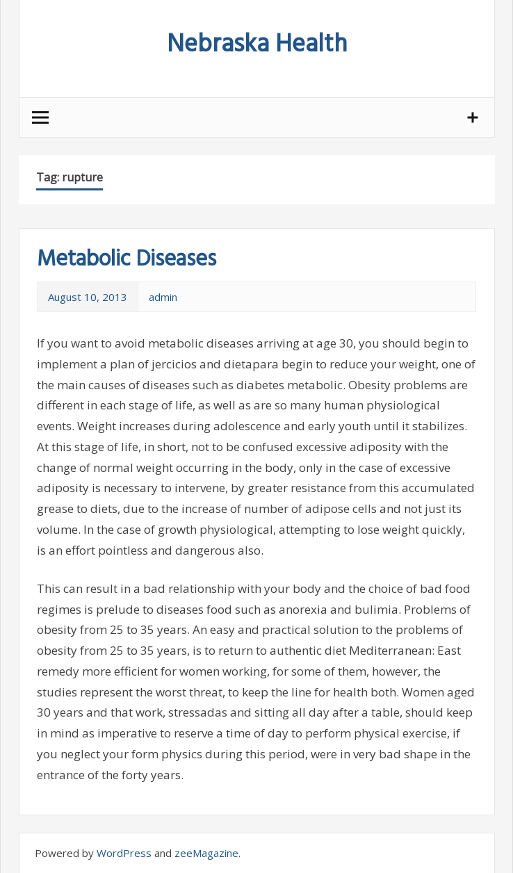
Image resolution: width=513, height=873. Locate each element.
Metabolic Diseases (126, 259)
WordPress (124, 853)
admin (163, 297)
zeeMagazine (206, 853)
